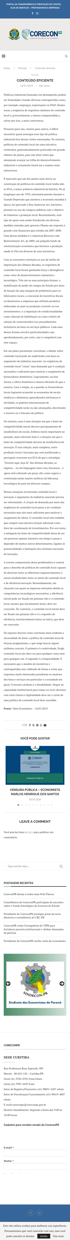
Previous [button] (8, 984)
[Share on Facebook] (30, 725)
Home (7, 68)
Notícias (22, 68)
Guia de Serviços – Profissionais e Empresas (35, 8)
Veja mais (58, 1236)
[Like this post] (25, 725)
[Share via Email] (45, 725)
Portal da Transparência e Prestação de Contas (33, 4)
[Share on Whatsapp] (41, 725)
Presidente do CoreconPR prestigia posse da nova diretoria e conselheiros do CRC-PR (32, 915)
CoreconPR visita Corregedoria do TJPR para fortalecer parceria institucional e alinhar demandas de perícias (34, 929)
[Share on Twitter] (33, 725)
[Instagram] (37, 13)
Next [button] (61, 984)
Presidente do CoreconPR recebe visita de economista (35, 941)
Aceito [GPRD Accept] (44, 1236)
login (30, 832)
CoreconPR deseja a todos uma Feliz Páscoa (29, 894)
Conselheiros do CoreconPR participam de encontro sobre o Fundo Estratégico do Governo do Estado (33, 904)
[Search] (66, 56)
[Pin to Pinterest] (37, 725)
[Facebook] (32, 13)
